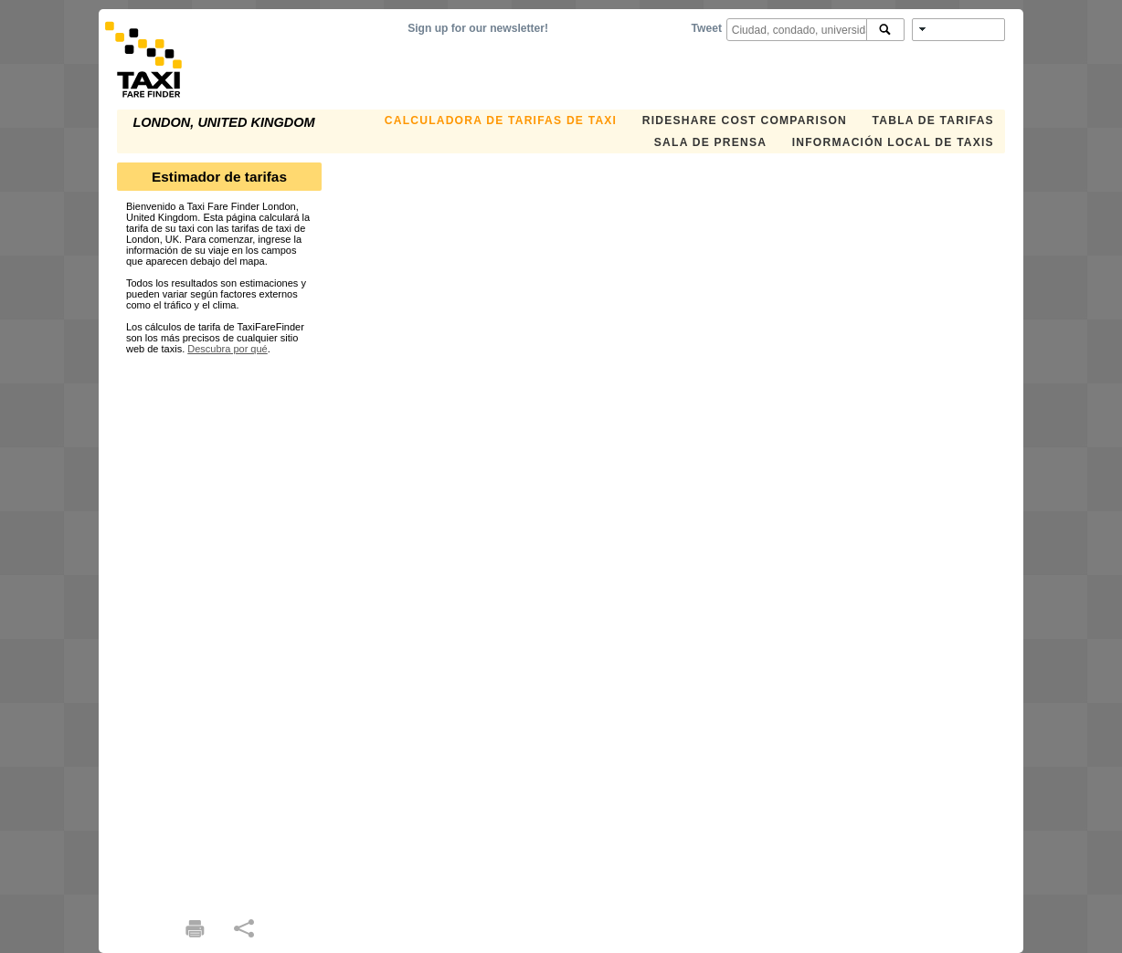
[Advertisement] (219, 628)
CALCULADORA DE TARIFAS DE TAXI (501, 120)
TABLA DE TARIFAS (933, 120)
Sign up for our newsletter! (478, 28)
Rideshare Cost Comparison (744, 120)
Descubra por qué (227, 348)
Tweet (707, 28)
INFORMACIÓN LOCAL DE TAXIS (893, 142)
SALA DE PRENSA (710, 142)
